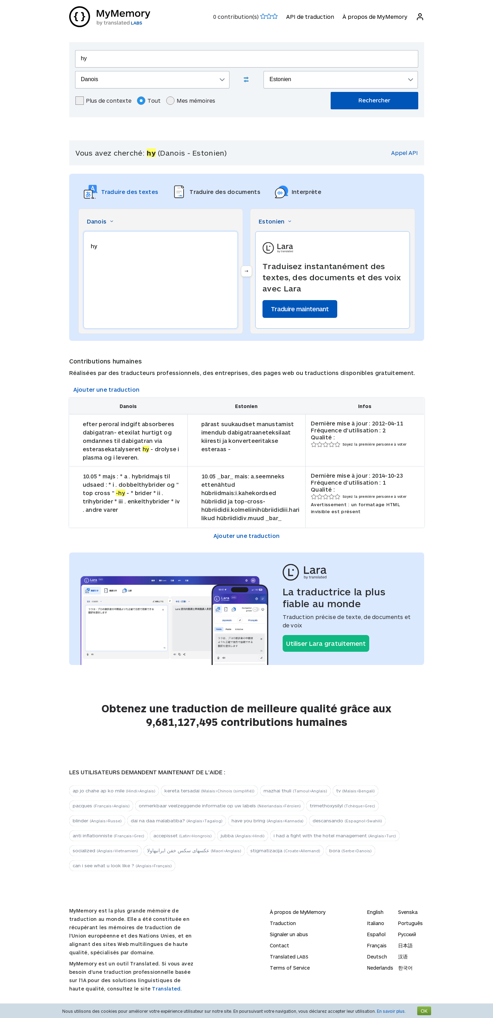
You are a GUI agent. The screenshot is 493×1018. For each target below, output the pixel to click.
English (375, 912)
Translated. (167, 989)
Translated (289, 957)
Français (377, 945)
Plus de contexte (103, 100)
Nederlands (380, 968)
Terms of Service (290, 968)
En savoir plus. (391, 1011)
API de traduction (310, 16)
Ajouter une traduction (106, 389)
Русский (407, 934)
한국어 (405, 968)
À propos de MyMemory (374, 16)
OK (424, 1011)
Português (410, 923)
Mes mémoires (190, 100)
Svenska (408, 912)
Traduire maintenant (300, 309)
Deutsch (377, 957)
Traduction (283, 923)
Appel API (404, 152)
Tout (149, 100)
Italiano (375, 923)
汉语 (403, 957)
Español (376, 934)
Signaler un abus (289, 934)
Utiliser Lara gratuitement (326, 643)
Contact (279, 945)
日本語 (405, 945)
